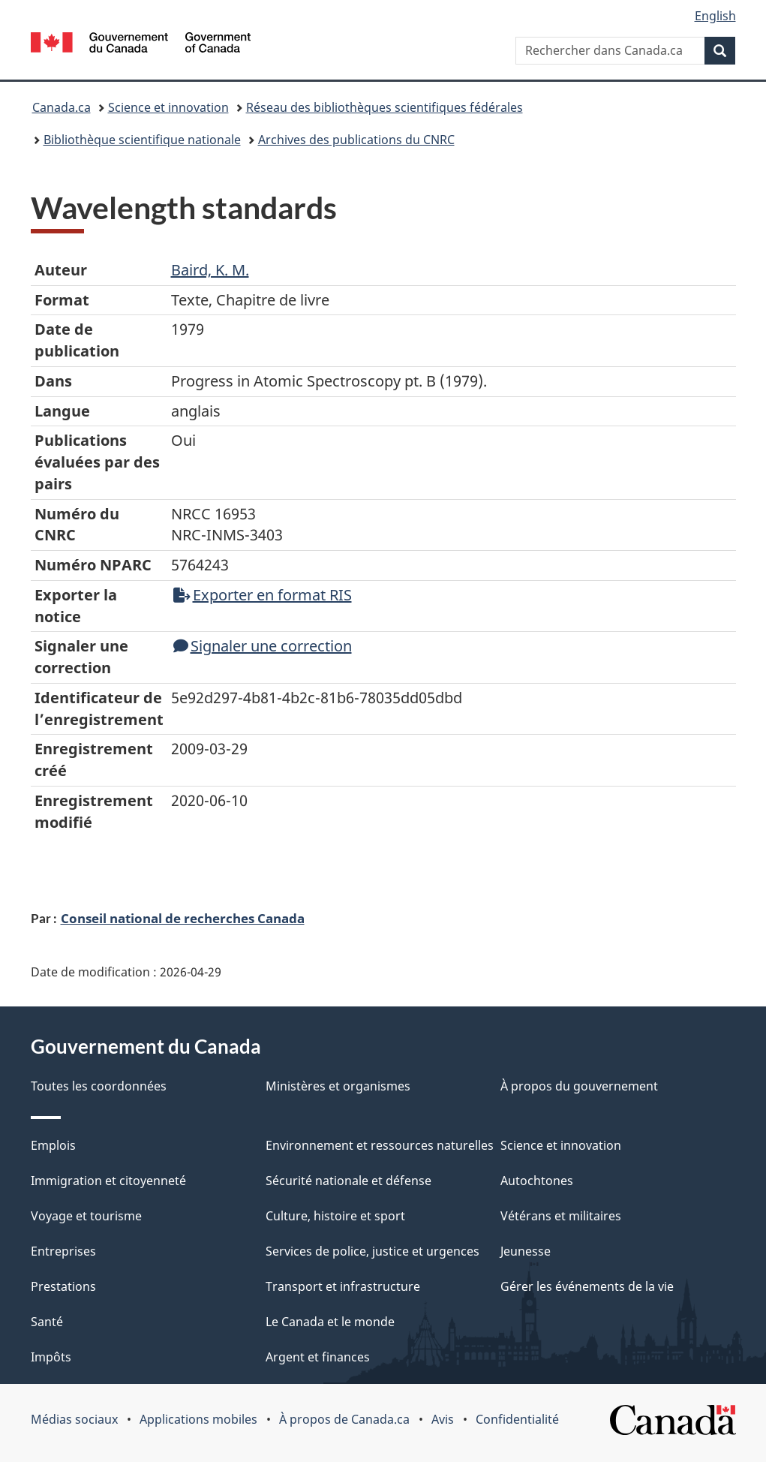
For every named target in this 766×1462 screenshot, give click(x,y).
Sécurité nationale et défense (348, 1180)
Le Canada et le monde (330, 1321)
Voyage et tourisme (86, 1216)
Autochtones (536, 1180)
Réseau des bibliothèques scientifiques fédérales (384, 107)
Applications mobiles (198, 1419)
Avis (442, 1419)
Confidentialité (517, 1419)
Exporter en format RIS (262, 595)
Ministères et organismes (338, 1086)
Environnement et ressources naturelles (380, 1145)
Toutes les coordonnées (99, 1086)
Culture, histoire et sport (335, 1216)
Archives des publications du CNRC (356, 139)
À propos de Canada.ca (344, 1419)
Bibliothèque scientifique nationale (142, 139)
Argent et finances (318, 1357)
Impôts (51, 1357)
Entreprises (63, 1251)
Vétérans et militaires (560, 1216)
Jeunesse (525, 1251)
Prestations (63, 1286)
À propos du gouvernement (579, 1086)
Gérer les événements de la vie (587, 1286)
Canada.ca (61, 107)
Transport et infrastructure (343, 1286)
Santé (47, 1321)
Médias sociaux (74, 1419)
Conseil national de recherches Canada (183, 918)
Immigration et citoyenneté (108, 1180)
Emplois (53, 1145)
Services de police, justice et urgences (372, 1251)
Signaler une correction (262, 646)
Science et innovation (168, 107)
